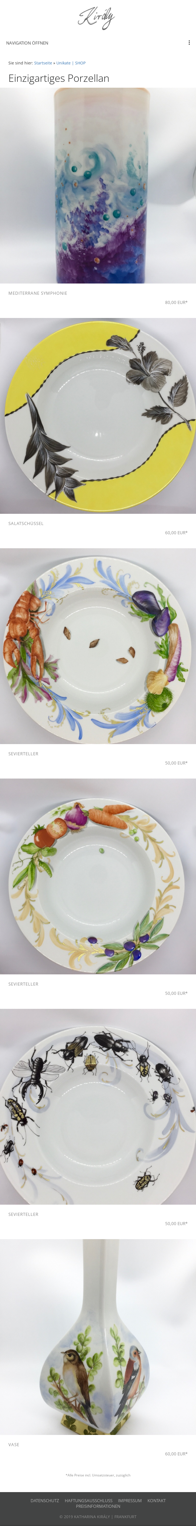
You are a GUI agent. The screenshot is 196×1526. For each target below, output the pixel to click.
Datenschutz (45, 1500)
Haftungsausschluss (88, 1500)
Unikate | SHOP (71, 63)
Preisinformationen (98, 1506)
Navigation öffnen (27, 43)
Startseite (43, 63)
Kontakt (156, 1500)
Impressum (130, 1500)
